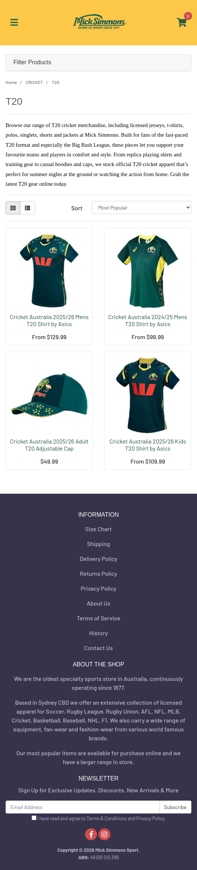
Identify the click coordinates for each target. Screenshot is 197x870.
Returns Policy (98, 573)
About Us (98, 603)
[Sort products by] (141, 207)
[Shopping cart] (181, 22)
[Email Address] (82, 807)
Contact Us (98, 647)
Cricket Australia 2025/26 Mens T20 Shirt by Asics (49, 320)
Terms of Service (98, 617)
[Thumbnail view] (13, 207)
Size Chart (98, 528)
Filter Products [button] (32, 62)
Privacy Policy (98, 588)
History (98, 632)
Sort (77, 207)
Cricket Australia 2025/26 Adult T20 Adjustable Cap (49, 445)
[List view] (27, 207)
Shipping (98, 543)
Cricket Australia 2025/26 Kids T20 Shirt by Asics (148, 445)
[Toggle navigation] (14, 22)
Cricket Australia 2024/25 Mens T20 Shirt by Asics (147, 320)
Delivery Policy (98, 558)
